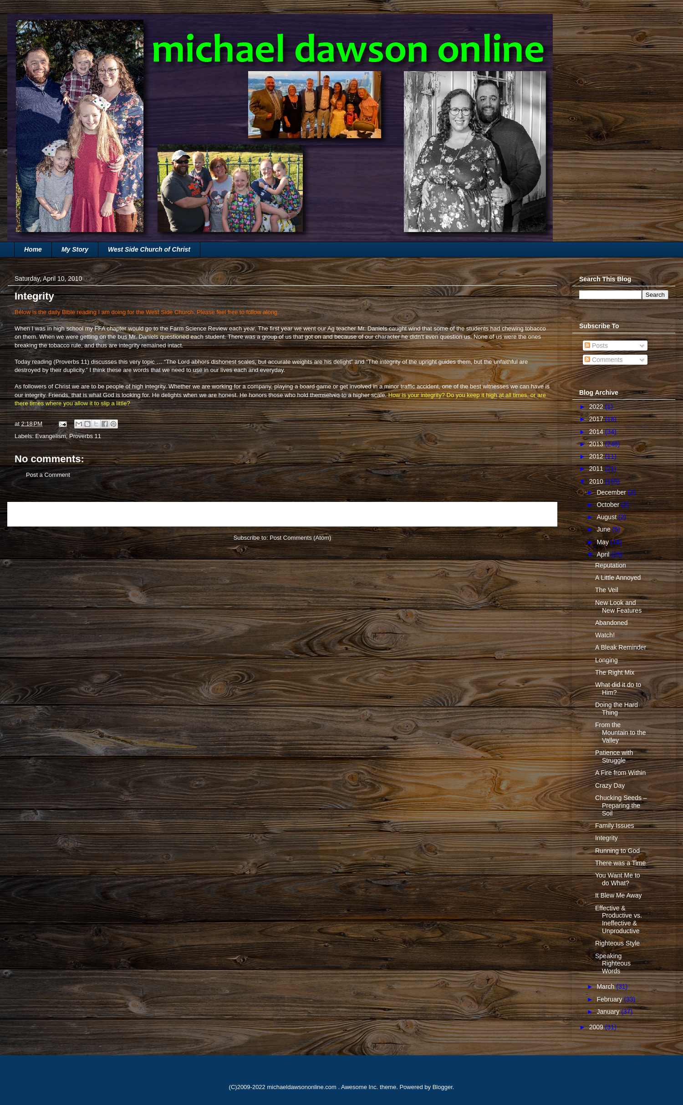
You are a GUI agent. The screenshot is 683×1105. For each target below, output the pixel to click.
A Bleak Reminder (620, 647)
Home (33, 249)
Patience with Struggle (614, 756)
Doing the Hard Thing (616, 708)
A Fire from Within (620, 772)
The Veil (606, 590)
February (610, 999)
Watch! (605, 635)
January (608, 1011)
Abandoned (611, 622)
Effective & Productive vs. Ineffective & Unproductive (618, 919)
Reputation (610, 565)
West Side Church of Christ (149, 249)
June (604, 529)
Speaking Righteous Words (613, 963)
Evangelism (51, 436)
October (608, 504)
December (611, 492)
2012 (597, 456)
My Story (74, 249)
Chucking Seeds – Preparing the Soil (621, 805)
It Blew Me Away (618, 895)
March (606, 986)
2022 (597, 406)
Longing (606, 660)
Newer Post (33, 514)
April (603, 554)
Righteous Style (617, 943)
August (607, 517)
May (603, 542)
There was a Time (620, 863)
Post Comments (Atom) (300, 537)
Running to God (617, 850)
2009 (597, 1027)
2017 (597, 419)
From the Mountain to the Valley (620, 732)
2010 (597, 481)
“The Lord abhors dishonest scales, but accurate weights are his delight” (258, 361)
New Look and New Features (618, 606)
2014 (597, 431)
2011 (597, 468)
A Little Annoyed (618, 577)
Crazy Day (610, 785)
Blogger (443, 1087)
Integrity (606, 838)
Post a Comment (48, 474)
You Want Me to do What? (617, 879)
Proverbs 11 (71, 361)
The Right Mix (614, 672)
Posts (596, 345)
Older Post (533, 514)
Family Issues (614, 825)
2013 (597, 444)
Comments (604, 359)
